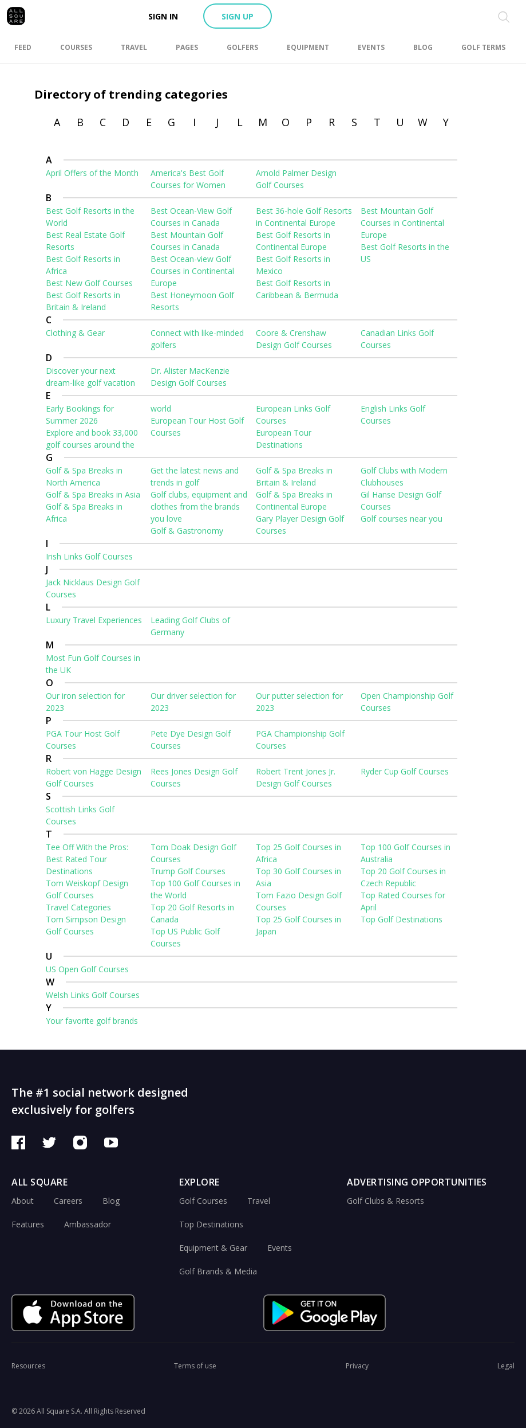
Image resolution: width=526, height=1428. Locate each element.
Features (27, 1224)
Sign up (238, 16)
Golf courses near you (401, 518)
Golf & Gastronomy (187, 530)
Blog (111, 1200)
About (22, 1200)
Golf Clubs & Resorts (385, 1200)
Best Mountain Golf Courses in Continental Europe (402, 222)
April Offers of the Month (92, 172)
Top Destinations (211, 1224)
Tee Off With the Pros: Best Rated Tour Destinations (87, 859)
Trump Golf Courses (188, 871)
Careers (68, 1200)
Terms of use (195, 1366)
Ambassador (87, 1224)
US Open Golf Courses (87, 969)
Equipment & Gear (213, 1247)
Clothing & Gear (75, 332)
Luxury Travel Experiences (94, 620)
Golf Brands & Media (218, 1271)
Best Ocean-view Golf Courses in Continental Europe (192, 270)
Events (279, 1247)
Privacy (357, 1366)
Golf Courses (203, 1200)
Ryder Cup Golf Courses (405, 771)
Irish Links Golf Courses (89, 556)
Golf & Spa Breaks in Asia (93, 494)
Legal (506, 1366)
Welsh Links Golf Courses (93, 994)
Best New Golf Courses (89, 282)
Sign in (163, 16)
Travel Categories (78, 907)
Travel (258, 1200)
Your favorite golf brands (92, 1020)
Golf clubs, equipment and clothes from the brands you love (199, 506)
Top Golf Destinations (401, 919)
